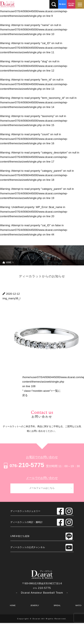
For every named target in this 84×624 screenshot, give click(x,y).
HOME (13, 606)
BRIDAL (57, 606)
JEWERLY (34, 606)
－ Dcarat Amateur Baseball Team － (42, 593)
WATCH (78, 606)
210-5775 (23, 465)
